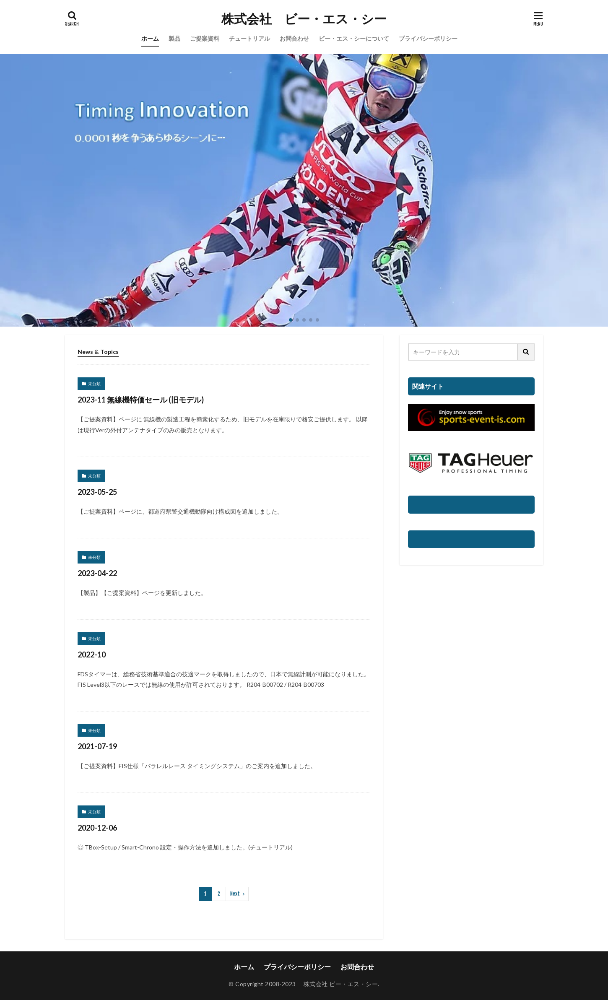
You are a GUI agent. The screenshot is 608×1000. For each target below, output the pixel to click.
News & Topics (98, 351)
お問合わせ (294, 38)
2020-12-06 (97, 827)
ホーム (150, 38)
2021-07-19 (97, 746)
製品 (174, 38)
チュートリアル (249, 38)
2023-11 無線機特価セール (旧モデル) (141, 399)
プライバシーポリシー (428, 38)
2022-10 (92, 654)
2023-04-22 (97, 573)
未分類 (94, 383)
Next (235, 894)
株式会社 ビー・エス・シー (304, 19)
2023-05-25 (97, 491)
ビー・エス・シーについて (354, 38)
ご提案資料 (204, 38)
